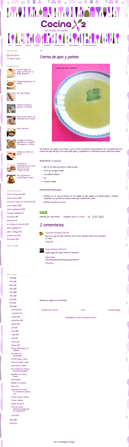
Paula (47, 249)
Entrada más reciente (49, 310)
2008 (11, 423)
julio (13, 328)
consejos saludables (14, 213)
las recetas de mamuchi (16, 224)
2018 (11, 278)
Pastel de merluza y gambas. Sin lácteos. (24, 106)
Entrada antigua (114, 310)
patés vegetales (13, 228)
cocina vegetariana (14, 209)
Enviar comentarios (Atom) (86, 317)
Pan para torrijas (23, 93)
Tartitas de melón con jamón (25, 153)
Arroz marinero (22, 128)
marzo (14, 342)
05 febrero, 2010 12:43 (58, 249)
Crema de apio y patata (20, 397)
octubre (14, 317)
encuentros (11, 217)
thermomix (11, 239)
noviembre (15, 313)
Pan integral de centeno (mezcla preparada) (20, 370)
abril (13, 338)
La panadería (46, 45)
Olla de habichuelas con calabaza (20, 349)
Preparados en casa (59, 45)
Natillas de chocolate (18, 383)
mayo (13, 335)
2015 (11, 289)
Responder (49, 242)
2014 (11, 292)
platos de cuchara (78, 217)
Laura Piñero (14, 55)
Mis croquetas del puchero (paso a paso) (25, 176)
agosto (14, 324)
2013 (11, 296)
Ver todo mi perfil (13, 59)
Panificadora (15, 380)
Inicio (10, 45)
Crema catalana (17, 400)
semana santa (12, 236)
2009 (11, 420)
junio (13, 331)
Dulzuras (28, 45)
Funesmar (49, 233)
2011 (11, 303)
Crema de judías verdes (20, 362)
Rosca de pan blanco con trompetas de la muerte (26, 118)
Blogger (72, 442)
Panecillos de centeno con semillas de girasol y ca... (20, 392)
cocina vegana (12, 205)
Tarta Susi (15, 386)
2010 (11, 306)
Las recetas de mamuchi (89, 45)
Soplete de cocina (17, 404)
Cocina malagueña (73, 45)
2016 (11, 285)
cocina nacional (12, 198)
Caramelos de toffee (18, 366)
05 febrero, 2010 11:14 (61, 233)
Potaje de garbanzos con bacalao (26, 82)
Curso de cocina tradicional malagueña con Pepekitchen (20, 409)
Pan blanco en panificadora (16, 355)
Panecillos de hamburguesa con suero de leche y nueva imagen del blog (26, 167)
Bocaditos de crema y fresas (19, 375)
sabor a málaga (12, 232)
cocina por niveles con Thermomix (19, 202)
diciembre (15, 310)
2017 (11, 282)
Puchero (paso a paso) (19, 359)
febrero (14, 345)
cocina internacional (14, 194)
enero (13, 415)
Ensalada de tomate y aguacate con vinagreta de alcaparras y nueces (25, 142)
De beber (36, 45)
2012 (11, 299)
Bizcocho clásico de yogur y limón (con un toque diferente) (25, 72)
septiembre (16, 320)
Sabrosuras (18, 45)
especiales (10, 220)
